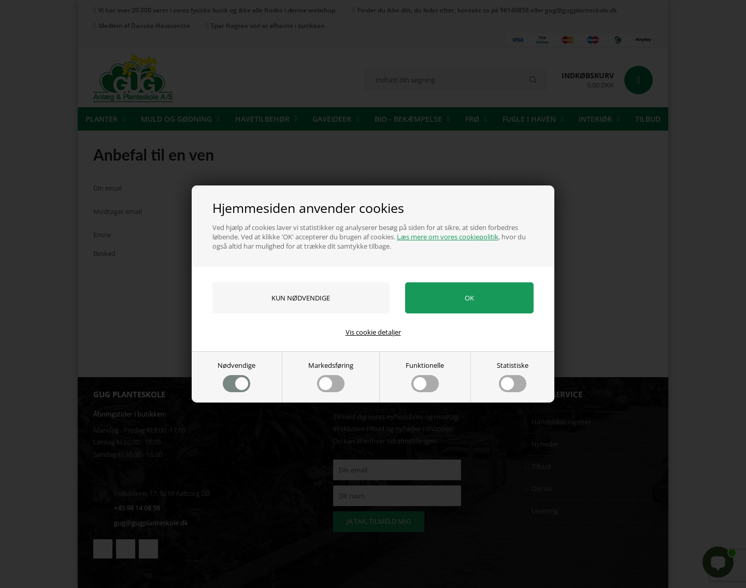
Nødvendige (236, 376)
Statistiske (512, 376)
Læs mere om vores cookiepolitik (447, 236)
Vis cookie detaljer (373, 332)
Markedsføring (330, 376)
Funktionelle (425, 376)
